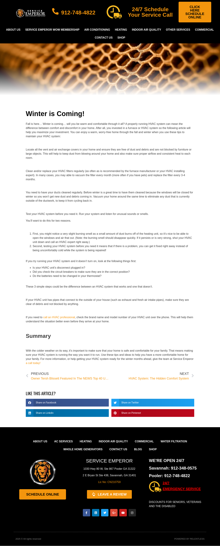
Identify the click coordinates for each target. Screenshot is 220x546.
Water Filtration (174, 441)
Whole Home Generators (82, 449)
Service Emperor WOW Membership (52, 29)
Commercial (204, 29)
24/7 (166, 483)
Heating (121, 29)
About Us (13, 29)
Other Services (178, 29)
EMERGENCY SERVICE (182, 489)
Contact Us (104, 37)
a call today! (33, 363)
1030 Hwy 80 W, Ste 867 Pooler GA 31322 (109, 468)
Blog (138, 449)
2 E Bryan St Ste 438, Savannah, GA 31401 (109, 475)
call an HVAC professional (59, 317)
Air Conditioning (97, 29)
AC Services (63, 441)
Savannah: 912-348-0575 (173, 468)
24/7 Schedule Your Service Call (150, 12)
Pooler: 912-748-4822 (169, 475)
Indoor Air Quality (146, 29)
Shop (121, 37)
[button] (67, 403)
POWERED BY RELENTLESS (189, 539)
